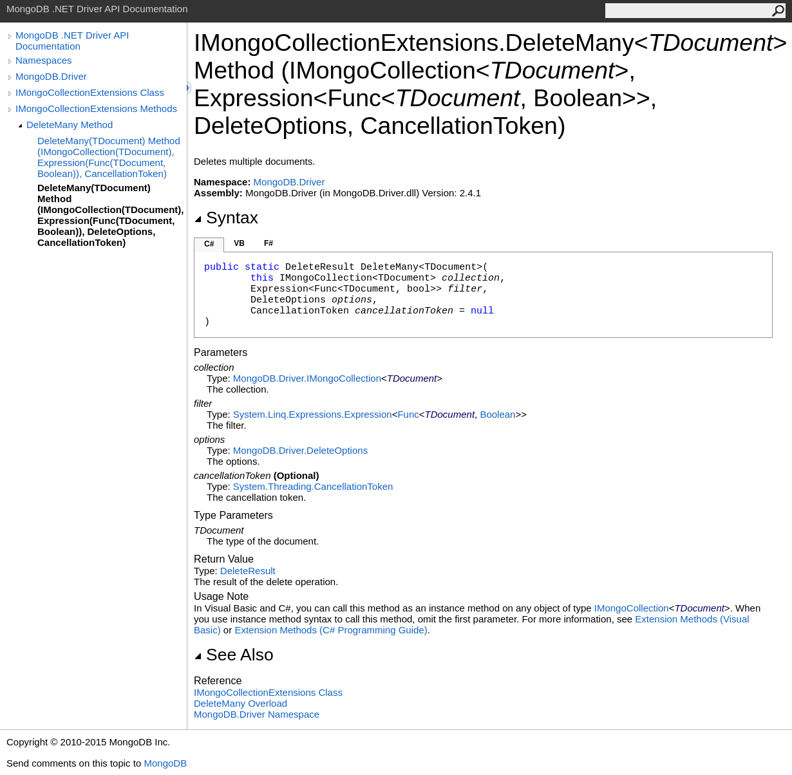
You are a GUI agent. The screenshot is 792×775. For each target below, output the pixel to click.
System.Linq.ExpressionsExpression (312, 414)
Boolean (497, 414)
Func (408, 414)
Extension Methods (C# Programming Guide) (330, 629)
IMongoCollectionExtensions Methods (96, 108)
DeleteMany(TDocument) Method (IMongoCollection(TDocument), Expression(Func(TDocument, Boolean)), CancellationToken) (108, 157)
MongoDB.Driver (51, 76)
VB (239, 243)
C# (209, 243)
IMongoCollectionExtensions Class (89, 92)
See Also (234, 654)
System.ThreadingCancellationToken (313, 486)
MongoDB (165, 763)
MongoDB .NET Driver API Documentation (72, 40)
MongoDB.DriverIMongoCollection (307, 378)
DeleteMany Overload (240, 703)
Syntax (226, 217)
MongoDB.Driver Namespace (256, 714)
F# (268, 243)
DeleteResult (248, 570)
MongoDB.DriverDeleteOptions (300, 450)
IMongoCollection (631, 607)
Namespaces (43, 60)
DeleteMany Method (69, 124)
